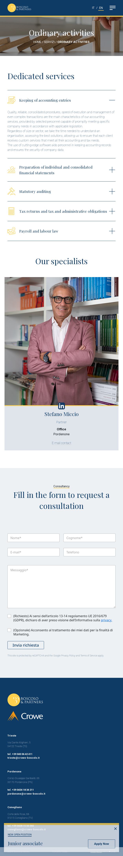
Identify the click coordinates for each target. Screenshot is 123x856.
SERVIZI (49, 42)
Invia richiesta (26, 645)
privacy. (106, 620)
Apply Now (101, 844)
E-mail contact (64, 443)
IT (93, 8)
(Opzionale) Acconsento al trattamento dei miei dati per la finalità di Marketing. (63, 632)
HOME (37, 42)
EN (101, 8)
